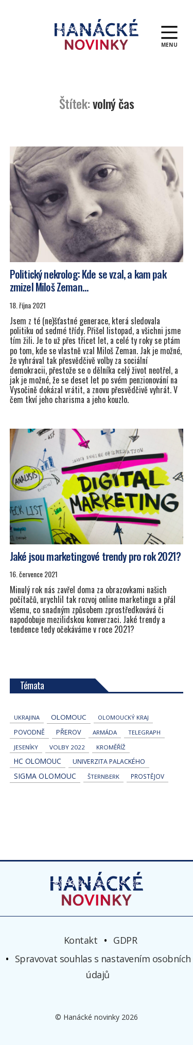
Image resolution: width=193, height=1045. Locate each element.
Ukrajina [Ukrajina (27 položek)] (27, 717)
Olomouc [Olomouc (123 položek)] (68, 717)
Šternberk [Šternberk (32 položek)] (103, 776)
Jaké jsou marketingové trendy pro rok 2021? (95, 556)
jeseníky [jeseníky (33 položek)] (26, 747)
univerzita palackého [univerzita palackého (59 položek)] (109, 761)
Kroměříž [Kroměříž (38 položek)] (111, 747)
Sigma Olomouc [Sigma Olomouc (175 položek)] (45, 776)
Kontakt (81, 940)
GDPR (125, 940)
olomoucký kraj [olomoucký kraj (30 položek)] (123, 717)
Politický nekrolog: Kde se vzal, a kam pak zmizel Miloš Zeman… (88, 280)
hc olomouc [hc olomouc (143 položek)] (37, 761)
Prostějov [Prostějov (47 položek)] (147, 776)
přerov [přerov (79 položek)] (68, 732)
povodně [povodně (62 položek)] (29, 732)
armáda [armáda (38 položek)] (105, 732)
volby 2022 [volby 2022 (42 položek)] (67, 747)
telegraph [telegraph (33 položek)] (144, 732)
